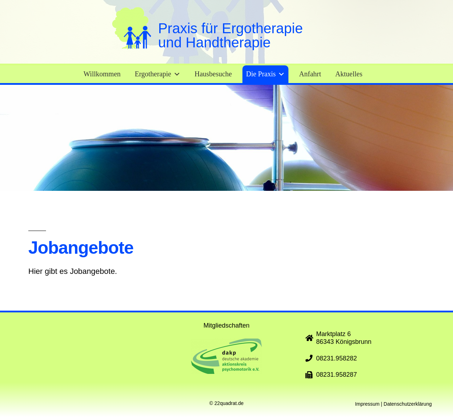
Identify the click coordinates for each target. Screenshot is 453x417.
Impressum (367, 404)
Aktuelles (348, 74)
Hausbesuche (213, 74)
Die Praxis (265, 74)
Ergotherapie (157, 74)
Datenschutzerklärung (408, 404)
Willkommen (102, 74)
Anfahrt (310, 74)
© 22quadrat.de (227, 403)
